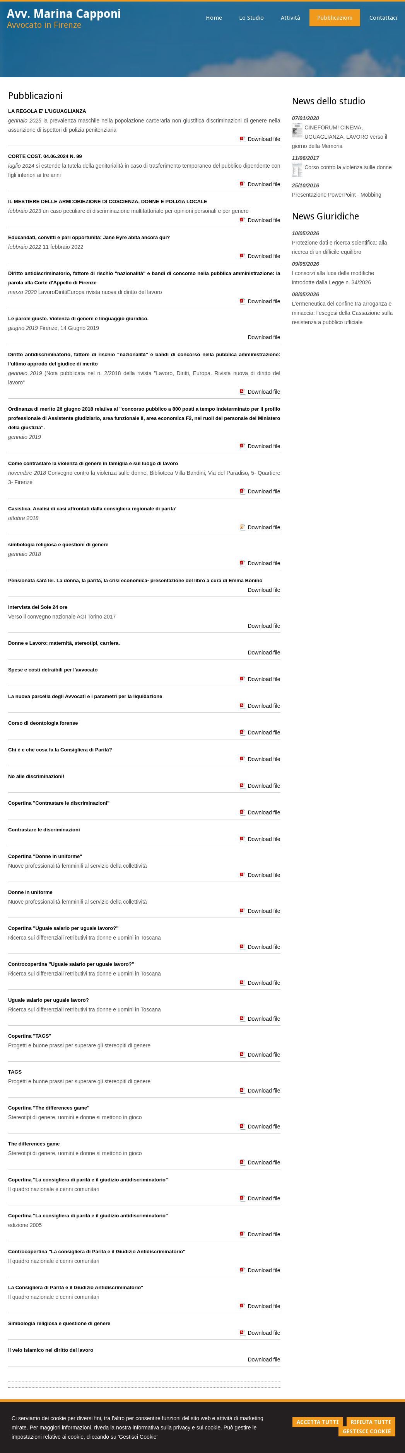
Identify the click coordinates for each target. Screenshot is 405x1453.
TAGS (15, 1072)
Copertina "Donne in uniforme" (45, 856)
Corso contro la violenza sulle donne (348, 167)
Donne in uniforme (30, 892)
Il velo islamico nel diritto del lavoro (50, 1350)
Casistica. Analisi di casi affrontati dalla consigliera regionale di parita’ (92, 509)
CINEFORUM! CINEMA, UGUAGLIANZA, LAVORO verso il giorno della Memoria (339, 136)
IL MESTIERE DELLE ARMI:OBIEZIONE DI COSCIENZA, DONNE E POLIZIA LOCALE (107, 201)
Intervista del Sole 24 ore (37, 607)
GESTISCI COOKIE (367, 1431)
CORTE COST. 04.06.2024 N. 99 (45, 156)
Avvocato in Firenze (44, 25)
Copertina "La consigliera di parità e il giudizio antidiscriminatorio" (88, 1180)
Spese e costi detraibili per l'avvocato (52, 670)
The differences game (34, 1144)
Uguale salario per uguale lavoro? (48, 1000)
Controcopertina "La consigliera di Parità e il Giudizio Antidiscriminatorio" (96, 1251)
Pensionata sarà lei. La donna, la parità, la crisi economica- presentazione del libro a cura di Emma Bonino (135, 580)
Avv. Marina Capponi (64, 13)
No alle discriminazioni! (36, 776)
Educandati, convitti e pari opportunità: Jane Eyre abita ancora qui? (89, 237)
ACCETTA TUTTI (318, 1422)
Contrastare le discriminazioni (44, 830)
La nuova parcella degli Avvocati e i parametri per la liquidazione (85, 696)
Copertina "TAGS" (29, 1036)
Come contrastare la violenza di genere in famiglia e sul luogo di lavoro (93, 463)
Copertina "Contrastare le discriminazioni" (58, 803)
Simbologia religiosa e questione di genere (59, 1323)
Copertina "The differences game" (48, 1108)
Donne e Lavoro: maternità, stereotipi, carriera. (64, 643)
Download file (264, 139)
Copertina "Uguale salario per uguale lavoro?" (63, 928)
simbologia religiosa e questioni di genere (58, 544)
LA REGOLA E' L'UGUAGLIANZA (47, 111)
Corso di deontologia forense (43, 723)
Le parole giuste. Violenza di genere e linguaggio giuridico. (78, 318)
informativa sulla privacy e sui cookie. (177, 1427)
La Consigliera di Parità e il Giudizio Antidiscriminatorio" (76, 1287)
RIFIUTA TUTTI (371, 1422)
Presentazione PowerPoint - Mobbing (336, 195)
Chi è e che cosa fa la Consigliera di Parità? (60, 750)
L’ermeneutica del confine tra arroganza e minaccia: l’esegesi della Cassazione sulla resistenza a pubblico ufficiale (342, 313)
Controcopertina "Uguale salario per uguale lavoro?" (71, 964)
